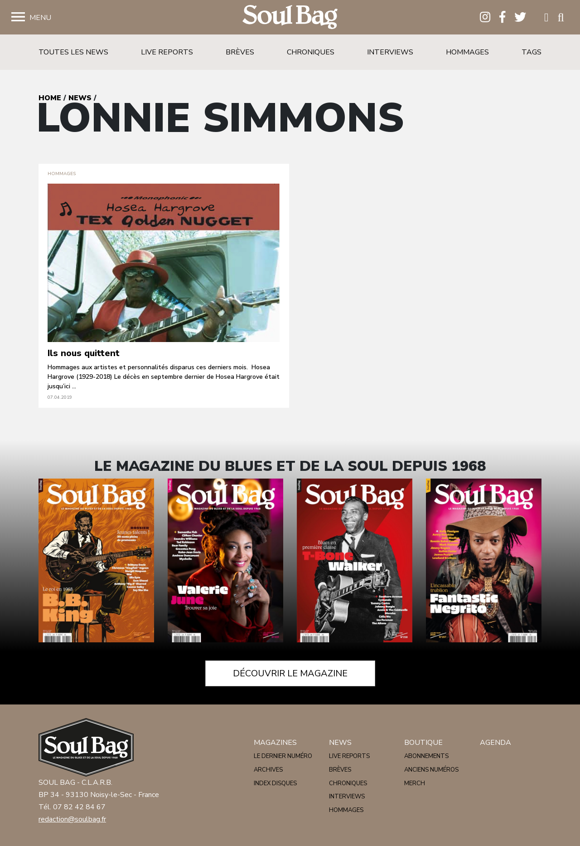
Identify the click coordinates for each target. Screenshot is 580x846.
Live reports (167, 52)
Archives (268, 770)
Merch (414, 783)
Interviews (390, 52)
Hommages (467, 52)
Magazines (275, 743)
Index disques (275, 783)
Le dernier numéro (283, 756)
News (80, 98)
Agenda (495, 743)
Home (50, 98)
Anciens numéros (431, 770)
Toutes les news (73, 52)
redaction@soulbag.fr (72, 819)
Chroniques (310, 52)
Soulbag (290, 17)
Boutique (423, 743)
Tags (531, 52)
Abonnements (426, 756)
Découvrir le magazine (290, 673)
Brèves (240, 52)
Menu (40, 18)
